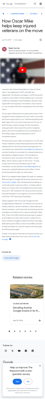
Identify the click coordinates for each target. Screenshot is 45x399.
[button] (40, 40)
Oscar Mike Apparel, (30, 166)
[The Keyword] (3, 14)
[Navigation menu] (3, 3)
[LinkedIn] (33, 351)
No (28, 385)
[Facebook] (26, 351)
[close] (40, 368)
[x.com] (12, 351)
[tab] (9, 331)
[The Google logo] (8, 362)
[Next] (42, 14)
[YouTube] (19, 351)
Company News (17, 14)
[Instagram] (6, 351)
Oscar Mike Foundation (32, 149)
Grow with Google (9, 182)
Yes (17, 385)
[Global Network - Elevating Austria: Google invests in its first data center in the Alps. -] (26, 304)
